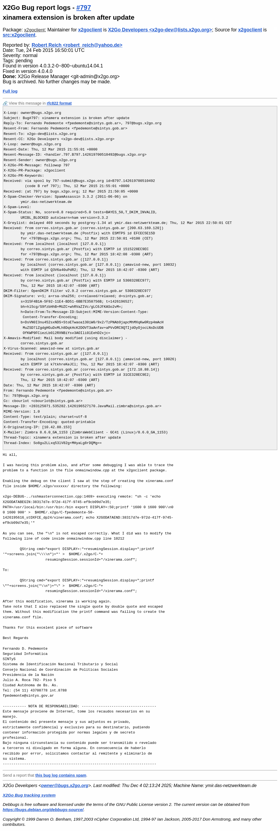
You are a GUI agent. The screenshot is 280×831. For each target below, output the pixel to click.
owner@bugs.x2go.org (64, 785)
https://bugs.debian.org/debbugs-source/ (43, 809)
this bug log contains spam (60, 775)
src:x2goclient (19, 35)
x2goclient (34, 29)
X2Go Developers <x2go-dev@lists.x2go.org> (160, 29)
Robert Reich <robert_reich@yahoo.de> (77, 45)
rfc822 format (59, 103)
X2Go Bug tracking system (29, 795)
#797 (83, 7)
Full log (10, 91)
